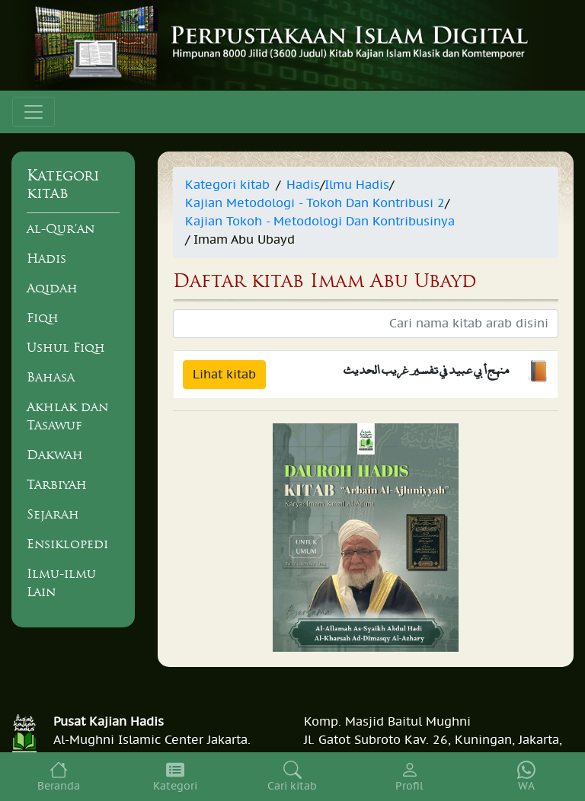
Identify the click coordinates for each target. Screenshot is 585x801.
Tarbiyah (57, 484)
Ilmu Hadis (356, 185)
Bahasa (51, 377)
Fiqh (43, 317)
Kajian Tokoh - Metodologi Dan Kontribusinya (320, 221)
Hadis (46, 258)
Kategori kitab (227, 185)
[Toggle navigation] (33, 112)
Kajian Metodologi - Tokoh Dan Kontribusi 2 (315, 203)
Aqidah (52, 287)
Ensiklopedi (67, 543)
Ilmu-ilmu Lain (61, 582)
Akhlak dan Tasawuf (67, 415)
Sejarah (53, 514)
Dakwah (55, 454)
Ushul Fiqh (66, 347)
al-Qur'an (60, 228)
